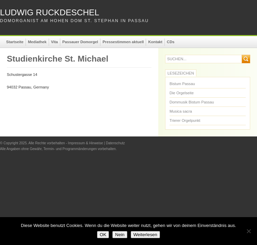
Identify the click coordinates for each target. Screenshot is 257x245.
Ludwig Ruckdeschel (49, 12)
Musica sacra (181, 111)
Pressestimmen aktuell (123, 42)
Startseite (14, 42)
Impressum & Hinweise (85, 143)
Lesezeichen (180, 73)
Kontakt (155, 42)
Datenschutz (115, 143)
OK (103, 234)
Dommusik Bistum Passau (192, 102)
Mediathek (37, 42)
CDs (170, 42)
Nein (119, 234)
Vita (54, 42)
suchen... (177, 59)
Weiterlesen (145, 234)
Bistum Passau (182, 84)
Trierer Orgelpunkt (185, 120)
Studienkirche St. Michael (57, 58)
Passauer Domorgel (80, 42)
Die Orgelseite (182, 93)
